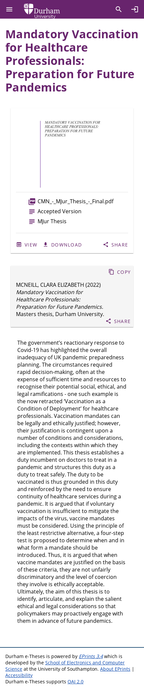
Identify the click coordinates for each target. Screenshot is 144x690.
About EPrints (115, 669)
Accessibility (19, 675)
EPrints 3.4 (91, 656)
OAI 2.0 (75, 681)
